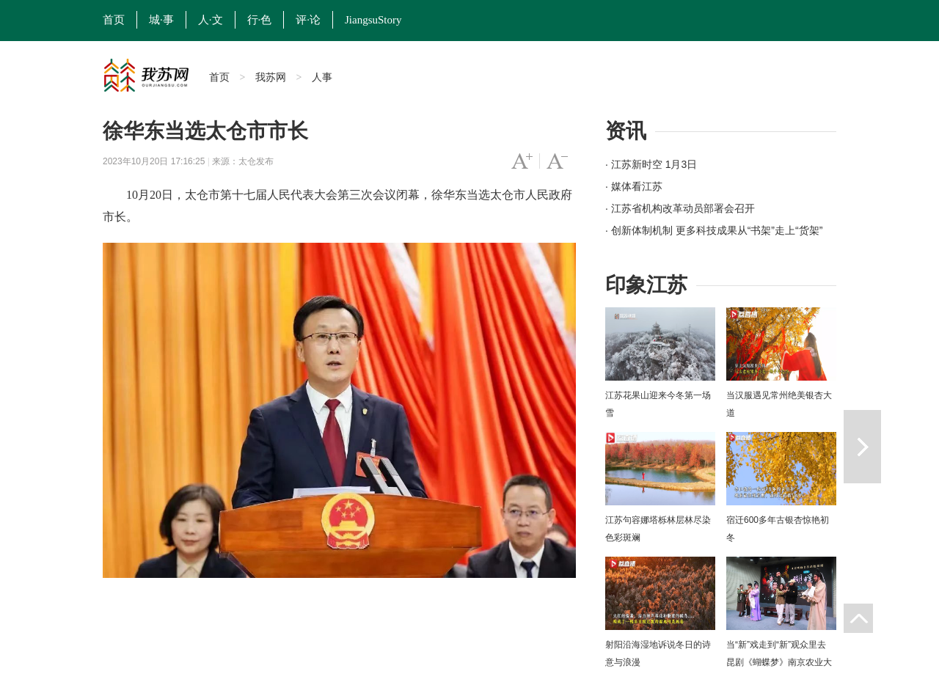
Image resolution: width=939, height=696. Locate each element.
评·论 (308, 20)
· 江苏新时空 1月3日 (651, 164)
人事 (322, 77)
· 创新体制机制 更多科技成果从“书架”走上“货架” (713, 230)
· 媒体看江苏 (633, 186)
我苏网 (270, 77)
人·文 (210, 20)
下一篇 (862, 446)
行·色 (259, 20)
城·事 (161, 20)
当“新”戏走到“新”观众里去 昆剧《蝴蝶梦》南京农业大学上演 (779, 662)
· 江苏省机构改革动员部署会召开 (680, 208)
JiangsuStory (373, 20)
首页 (114, 20)
